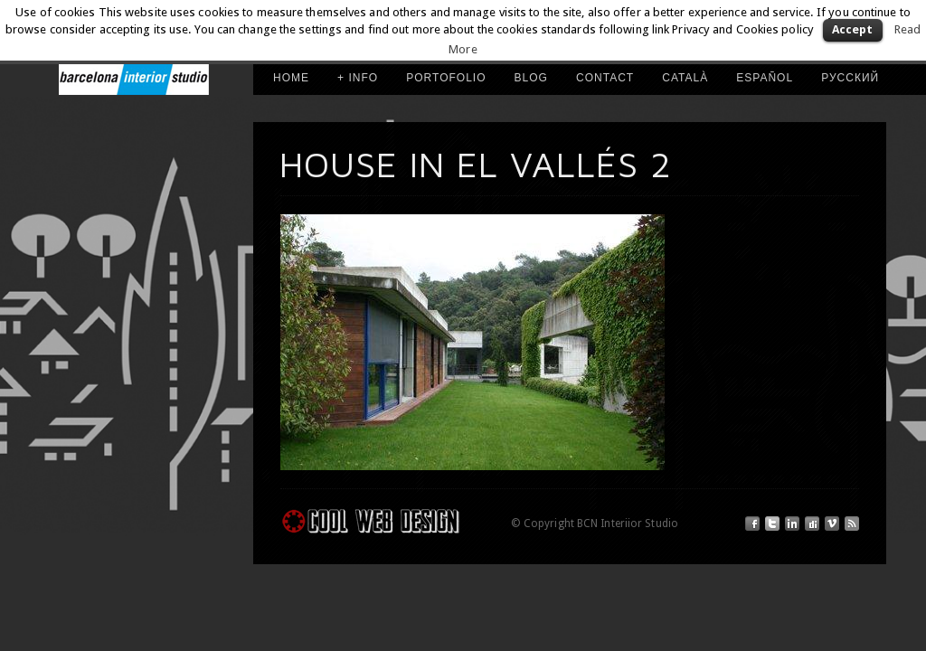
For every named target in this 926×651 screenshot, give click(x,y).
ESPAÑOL (764, 77)
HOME (291, 77)
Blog (531, 77)
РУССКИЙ (850, 77)
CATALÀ (685, 77)
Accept (853, 29)
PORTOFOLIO (446, 77)
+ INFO (357, 77)
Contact (605, 77)
